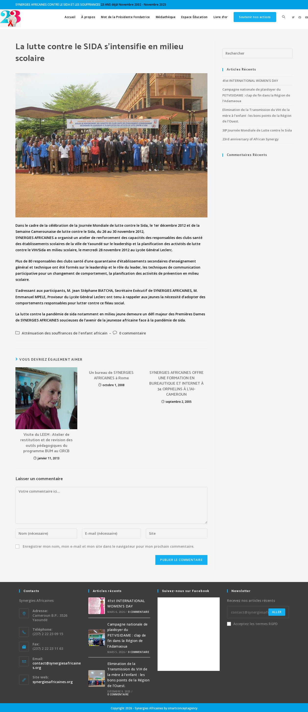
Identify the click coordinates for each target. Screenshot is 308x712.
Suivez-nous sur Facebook (185, 591)
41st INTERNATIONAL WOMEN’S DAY (250, 80)
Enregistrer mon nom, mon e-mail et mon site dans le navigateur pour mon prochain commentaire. (108, 546)
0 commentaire (132, 333)
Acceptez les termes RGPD (252, 623)
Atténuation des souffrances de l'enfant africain (64, 333)
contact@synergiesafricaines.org (57, 665)
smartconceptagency (182, 708)
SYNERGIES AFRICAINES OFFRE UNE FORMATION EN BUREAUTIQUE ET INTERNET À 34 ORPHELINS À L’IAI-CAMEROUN (176, 384)
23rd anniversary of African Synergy (250, 139)
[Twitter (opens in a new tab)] (293, 17)
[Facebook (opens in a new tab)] (300, 17)
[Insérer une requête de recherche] (257, 53)
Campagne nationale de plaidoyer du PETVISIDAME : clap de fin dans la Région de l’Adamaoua (256, 95)
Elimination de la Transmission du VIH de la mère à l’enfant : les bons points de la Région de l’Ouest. (256, 115)
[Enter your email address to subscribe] (258, 612)
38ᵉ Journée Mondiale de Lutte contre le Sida (257, 130)
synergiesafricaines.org (53, 681)
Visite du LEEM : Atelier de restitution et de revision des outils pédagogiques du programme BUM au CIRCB (46, 443)
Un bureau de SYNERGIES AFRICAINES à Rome (111, 375)
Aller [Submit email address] (277, 612)
